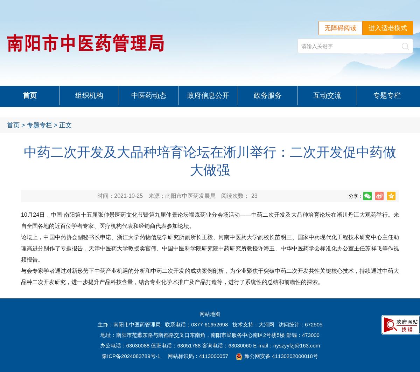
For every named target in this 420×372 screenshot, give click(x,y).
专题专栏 (390, 95)
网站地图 (210, 314)
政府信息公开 (208, 95)
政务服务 (268, 95)
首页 (30, 95)
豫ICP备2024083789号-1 (131, 356)
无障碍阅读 (340, 28)
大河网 (266, 324)
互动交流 (327, 95)
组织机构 (89, 95)
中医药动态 (148, 95)
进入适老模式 (388, 28)
